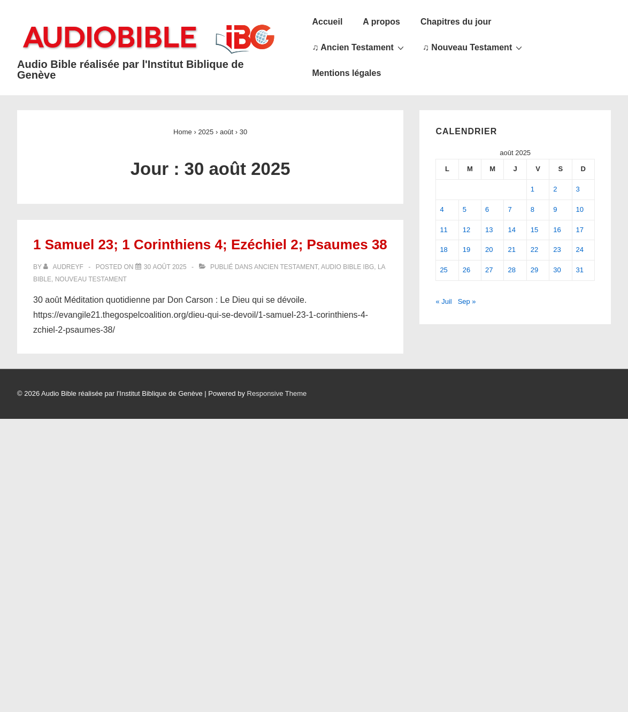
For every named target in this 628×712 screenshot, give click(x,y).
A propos (381, 21)
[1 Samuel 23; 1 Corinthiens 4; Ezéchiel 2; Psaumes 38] (165, 267)
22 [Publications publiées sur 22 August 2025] (534, 250)
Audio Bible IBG (347, 267)
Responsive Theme (277, 393)
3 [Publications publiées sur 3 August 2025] (578, 189)
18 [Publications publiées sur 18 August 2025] (443, 250)
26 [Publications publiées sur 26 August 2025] (466, 270)
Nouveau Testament (91, 279)
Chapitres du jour (455, 21)
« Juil (443, 301)
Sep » (467, 301)
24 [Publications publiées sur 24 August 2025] (580, 250)
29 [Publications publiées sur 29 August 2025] (534, 270)
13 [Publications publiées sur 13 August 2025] (489, 230)
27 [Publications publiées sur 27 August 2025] (489, 270)
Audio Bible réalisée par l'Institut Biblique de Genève (130, 69)
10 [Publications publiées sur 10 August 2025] (580, 209)
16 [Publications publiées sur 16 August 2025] (557, 230)
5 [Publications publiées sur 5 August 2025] (464, 209)
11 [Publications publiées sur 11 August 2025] (443, 230)
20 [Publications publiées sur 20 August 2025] (489, 250)
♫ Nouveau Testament (474, 47)
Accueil (327, 21)
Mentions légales (346, 73)
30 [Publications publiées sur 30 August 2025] (557, 270)
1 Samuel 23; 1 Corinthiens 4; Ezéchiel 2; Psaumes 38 (210, 244)
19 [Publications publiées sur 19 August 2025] (466, 250)
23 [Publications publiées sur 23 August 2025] (557, 250)
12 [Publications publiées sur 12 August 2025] (466, 230)
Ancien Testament (286, 267)
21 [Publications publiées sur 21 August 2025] (511, 250)
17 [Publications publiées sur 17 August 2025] (580, 230)
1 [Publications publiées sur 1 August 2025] (532, 189)
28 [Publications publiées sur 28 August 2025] (511, 270)
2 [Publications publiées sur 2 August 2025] (555, 189)
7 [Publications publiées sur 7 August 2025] (509, 209)
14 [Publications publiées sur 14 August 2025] (511, 230)
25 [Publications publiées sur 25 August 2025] (443, 270)
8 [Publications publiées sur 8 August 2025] (532, 209)
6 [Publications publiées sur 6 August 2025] (487, 209)
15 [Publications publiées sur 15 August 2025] (534, 230)
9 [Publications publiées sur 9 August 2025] (555, 209)
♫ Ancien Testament (359, 47)
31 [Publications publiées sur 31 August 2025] (580, 270)
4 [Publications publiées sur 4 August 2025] (441, 209)
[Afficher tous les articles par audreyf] (64, 267)
